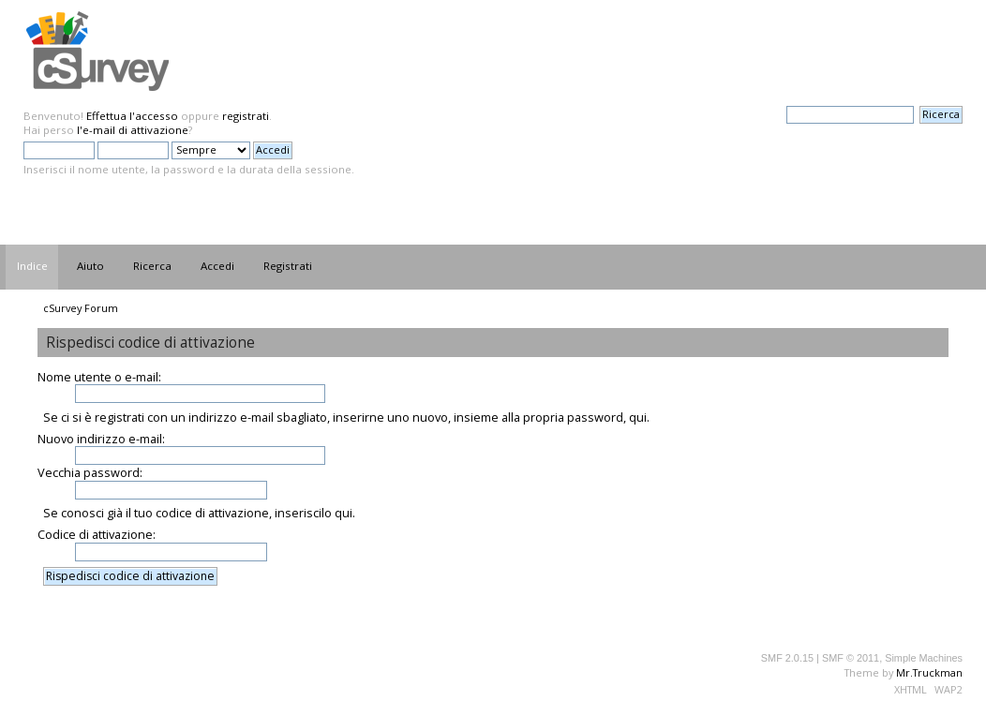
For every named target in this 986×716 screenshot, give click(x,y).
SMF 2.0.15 (787, 658)
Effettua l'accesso (132, 116)
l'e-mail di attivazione (132, 130)
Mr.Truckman (929, 672)
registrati (245, 116)
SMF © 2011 (850, 658)
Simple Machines (924, 658)
